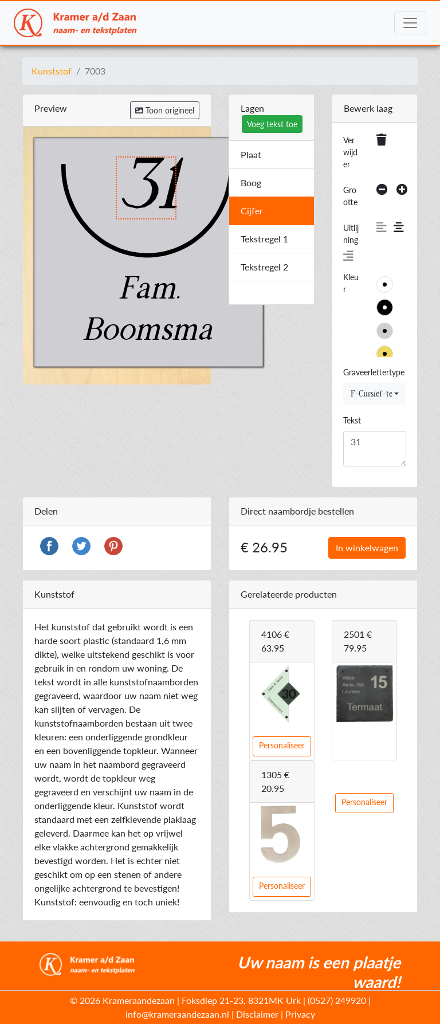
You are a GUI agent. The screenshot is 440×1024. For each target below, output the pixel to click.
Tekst (352, 420)
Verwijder (350, 152)
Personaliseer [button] (282, 745)
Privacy (300, 1014)
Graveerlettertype (373, 372)
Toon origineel (164, 110)
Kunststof (52, 70)
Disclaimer (257, 1014)
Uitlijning (351, 234)
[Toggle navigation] (410, 22)
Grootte (350, 196)
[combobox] (374, 394)
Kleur (351, 283)
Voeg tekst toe (272, 124)
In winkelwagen (367, 547)
